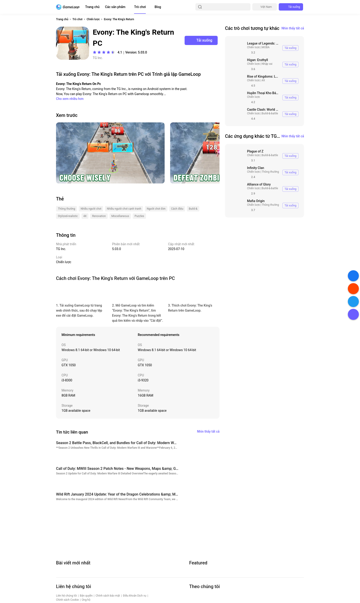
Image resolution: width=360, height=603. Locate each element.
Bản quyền (86, 595)
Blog (158, 7)
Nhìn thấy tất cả (292, 28)
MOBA (266, 47)
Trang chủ (92, 7)
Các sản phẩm (115, 7)
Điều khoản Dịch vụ (134, 595)
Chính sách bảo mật (108, 595)
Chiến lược (93, 19)
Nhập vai (267, 63)
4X (263, 80)
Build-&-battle (270, 113)
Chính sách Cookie (67, 599)
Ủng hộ (86, 599)
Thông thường (270, 171)
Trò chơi (140, 7)
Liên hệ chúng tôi (66, 595)
